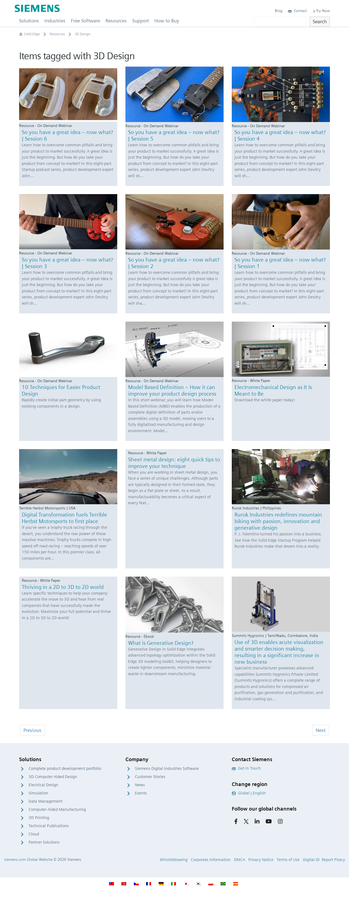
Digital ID (311, 859)
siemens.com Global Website (28, 859)
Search (320, 21)
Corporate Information (211, 859)
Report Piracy (333, 859)
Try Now (321, 10)
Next (321, 730)
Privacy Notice (260, 859)
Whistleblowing (174, 859)
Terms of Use (288, 859)
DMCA (239, 859)
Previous (32, 730)
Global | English (249, 793)
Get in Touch (246, 768)
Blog (278, 10)
